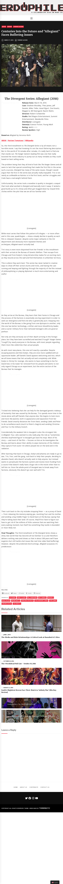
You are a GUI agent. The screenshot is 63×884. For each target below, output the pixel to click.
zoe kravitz (17, 661)
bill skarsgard (32, 655)
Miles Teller (6, 658)
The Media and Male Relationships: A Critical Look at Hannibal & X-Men (30, 695)
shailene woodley (27, 658)
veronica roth (7, 661)
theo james (53, 658)
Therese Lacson (18, 26)
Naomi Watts (16, 658)
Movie (4, 26)
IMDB (3, 140)
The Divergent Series (41, 658)
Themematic (44, 866)
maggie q (50, 655)
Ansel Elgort (21, 655)
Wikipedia (29, 140)
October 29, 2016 (8, 719)
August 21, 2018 (8, 745)
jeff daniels (42, 655)
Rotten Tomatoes (15, 140)
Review (9, 26)
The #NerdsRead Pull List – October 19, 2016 (18, 721)
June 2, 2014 (6, 692)
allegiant (12, 655)
